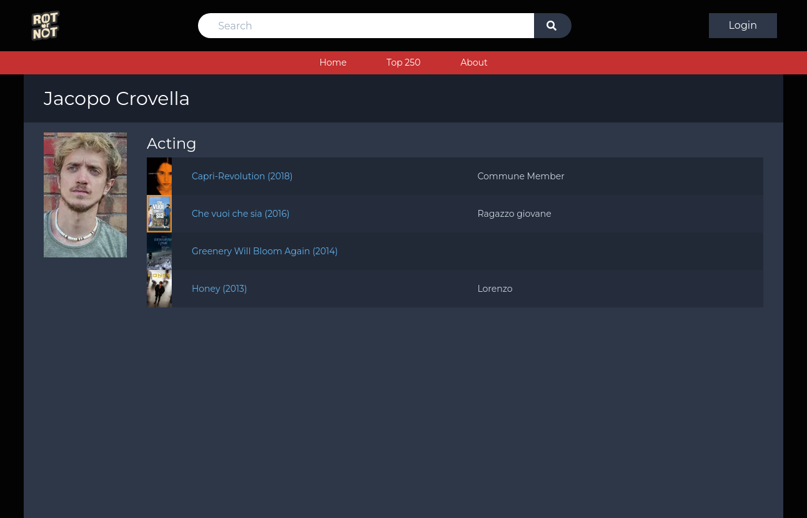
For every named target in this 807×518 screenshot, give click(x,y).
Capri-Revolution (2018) (242, 176)
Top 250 (403, 62)
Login (743, 25)
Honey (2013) (219, 288)
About (473, 62)
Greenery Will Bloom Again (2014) (265, 251)
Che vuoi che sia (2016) (241, 213)
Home (332, 62)
